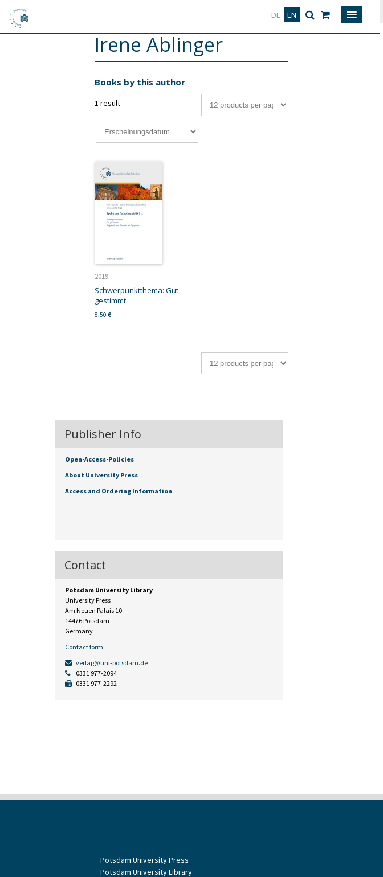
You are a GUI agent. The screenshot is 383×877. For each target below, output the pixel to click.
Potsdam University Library (146, 872)
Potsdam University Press (144, 860)
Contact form (84, 647)
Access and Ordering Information (118, 491)
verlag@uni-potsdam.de (106, 662)
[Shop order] (147, 132)
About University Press (101, 475)
